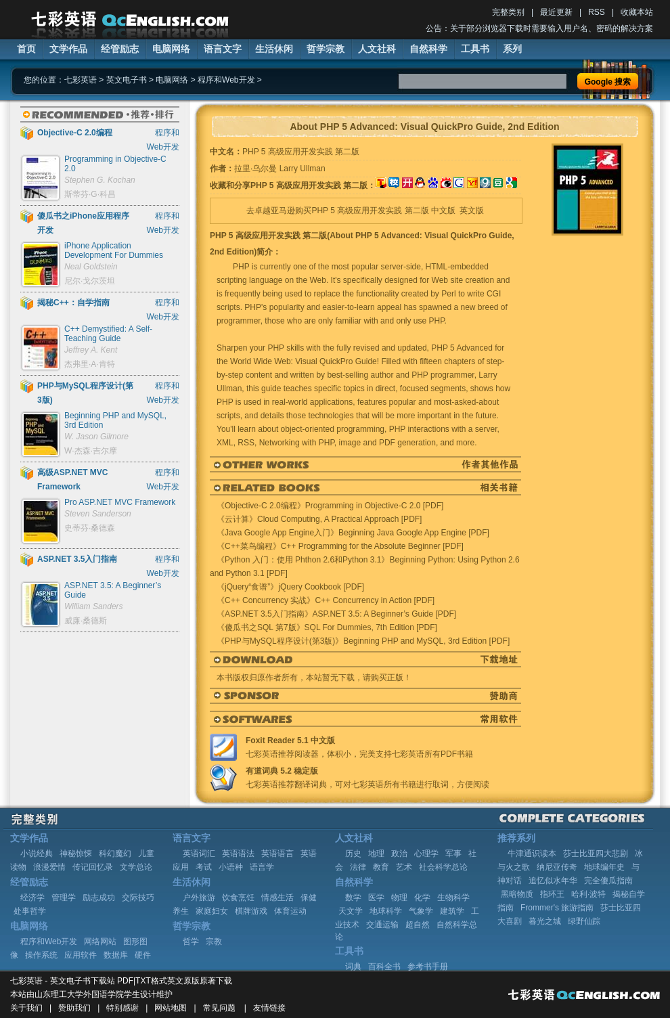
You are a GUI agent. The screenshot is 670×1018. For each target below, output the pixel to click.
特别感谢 (122, 1008)
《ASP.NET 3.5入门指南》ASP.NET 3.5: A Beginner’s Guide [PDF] (336, 614)
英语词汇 (199, 853)
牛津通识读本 (532, 853)
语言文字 (223, 48)
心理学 (426, 853)
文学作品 (68, 48)
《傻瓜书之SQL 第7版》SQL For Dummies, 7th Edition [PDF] (327, 627)
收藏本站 (637, 12)
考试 (204, 867)
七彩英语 (80, 80)
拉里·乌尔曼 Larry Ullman (280, 168)
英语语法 (238, 853)
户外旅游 (199, 897)
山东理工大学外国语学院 (79, 994)
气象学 (421, 911)
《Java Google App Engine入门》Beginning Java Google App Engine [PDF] (353, 532)
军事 (453, 853)
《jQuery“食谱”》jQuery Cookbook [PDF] (290, 587)
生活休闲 (274, 48)
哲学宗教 (325, 48)
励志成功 (99, 897)
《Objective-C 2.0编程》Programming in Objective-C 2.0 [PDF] (330, 505)
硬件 (143, 955)
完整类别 (508, 12)
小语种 (231, 867)
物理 (399, 897)
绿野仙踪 (584, 921)
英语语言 (277, 853)
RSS (596, 12)
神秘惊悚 (76, 853)
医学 (376, 897)
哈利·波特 (588, 894)
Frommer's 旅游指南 (557, 907)
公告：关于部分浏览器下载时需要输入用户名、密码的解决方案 (539, 28)
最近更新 (556, 12)
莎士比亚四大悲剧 (595, 853)
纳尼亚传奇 (557, 867)
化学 (422, 897)
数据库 (116, 955)
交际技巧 (138, 897)
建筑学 (452, 911)
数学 (353, 897)
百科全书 (384, 966)
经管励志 (120, 48)
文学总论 (136, 867)
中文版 (443, 210)
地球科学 (386, 911)
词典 (353, 966)
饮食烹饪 (238, 897)
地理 (376, 853)
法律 (358, 867)
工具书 (475, 48)
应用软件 (80, 955)
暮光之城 (545, 921)
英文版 (472, 210)
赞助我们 (74, 1008)
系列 (512, 48)
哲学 (191, 941)
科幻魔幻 (115, 853)
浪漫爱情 (49, 867)
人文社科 (377, 48)
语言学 (262, 867)
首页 (26, 48)
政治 (399, 853)
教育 (381, 867)
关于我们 (26, 1008)
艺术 (404, 867)
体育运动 (290, 911)
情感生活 (277, 897)
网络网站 (100, 941)
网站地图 (170, 1008)
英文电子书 (126, 80)
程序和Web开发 (226, 80)
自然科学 (428, 48)
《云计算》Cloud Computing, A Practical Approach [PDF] (319, 519)
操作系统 (41, 955)
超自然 (417, 924)
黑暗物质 (517, 894)
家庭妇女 (212, 911)
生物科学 (453, 897)
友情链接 (269, 1008)
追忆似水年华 (553, 880)
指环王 (552, 894)
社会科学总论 (443, 867)
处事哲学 (30, 911)
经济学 (32, 897)
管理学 (63, 897)
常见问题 (219, 1008)
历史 (353, 853)
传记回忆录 (92, 867)
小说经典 (36, 853)
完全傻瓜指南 (608, 880)
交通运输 (382, 924)
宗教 (214, 941)
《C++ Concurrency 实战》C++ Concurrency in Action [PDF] (325, 600)
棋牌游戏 (251, 911)
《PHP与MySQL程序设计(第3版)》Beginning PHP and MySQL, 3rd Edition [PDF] (363, 641)
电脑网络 (171, 48)
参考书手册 (427, 966)
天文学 (350, 911)
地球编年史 (604, 867)
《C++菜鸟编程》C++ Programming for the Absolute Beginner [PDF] (340, 546)
